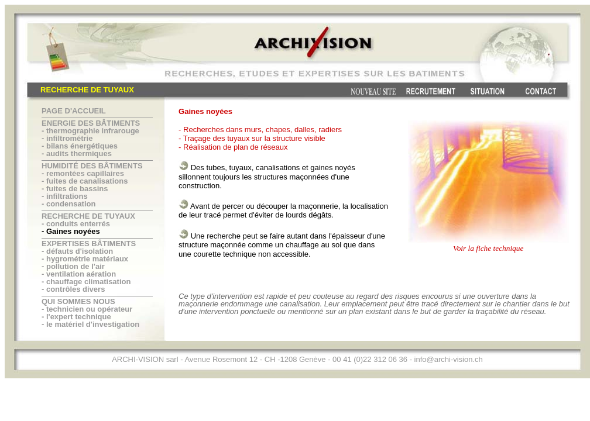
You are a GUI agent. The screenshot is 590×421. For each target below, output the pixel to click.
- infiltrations (65, 196)
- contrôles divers (73, 289)
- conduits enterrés (76, 223)
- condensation (68, 203)
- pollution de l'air (73, 266)
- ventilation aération (79, 274)
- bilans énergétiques (80, 146)
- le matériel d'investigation (90, 324)
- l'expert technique (76, 316)
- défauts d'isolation (77, 251)
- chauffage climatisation (86, 281)
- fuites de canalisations (85, 181)
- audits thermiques (77, 153)
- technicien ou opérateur (87, 309)
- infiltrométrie (67, 138)
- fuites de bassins (75, 188)
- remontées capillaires (83, 173)
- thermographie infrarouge (90, 130)
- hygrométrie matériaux (85, 258)
